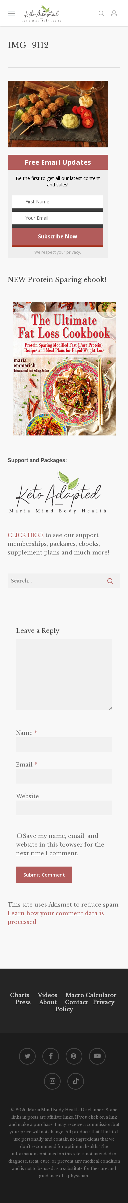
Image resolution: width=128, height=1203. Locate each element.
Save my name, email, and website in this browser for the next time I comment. (60, 845)
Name (26, 733)
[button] (11, 13)
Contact (76, 1002)
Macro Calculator (91, 995)
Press (23, 1002)
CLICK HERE (26, 535)
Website (27, 796)
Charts (19, 995)
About (48, 1002)
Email (26, 764)
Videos (47, 995)
